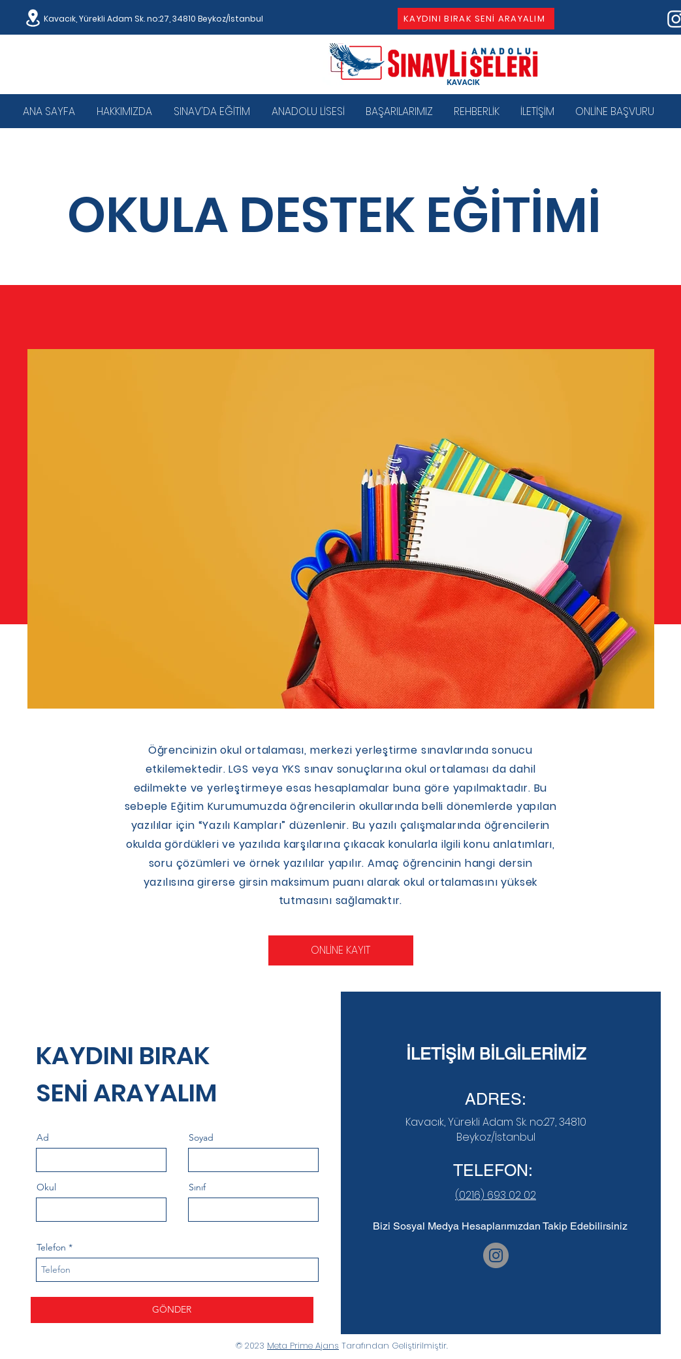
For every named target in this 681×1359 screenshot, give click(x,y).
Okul (46, 1187)
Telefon (51, 1247)
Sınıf (197, 1187)
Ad (43, 1137)
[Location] (33, 18)
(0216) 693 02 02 (495, 1195)
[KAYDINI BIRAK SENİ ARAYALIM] (476, 18)
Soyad (201, 1137)
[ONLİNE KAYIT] (340, 950)
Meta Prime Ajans (303, 1345)
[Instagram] (496, 1255)
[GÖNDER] (172, 1310)
